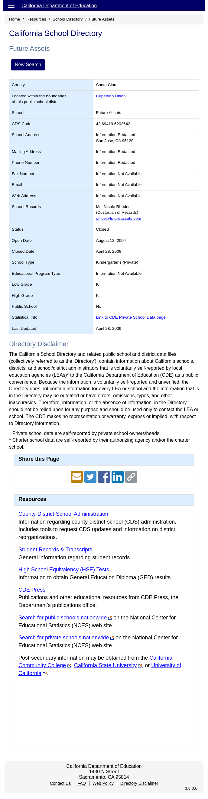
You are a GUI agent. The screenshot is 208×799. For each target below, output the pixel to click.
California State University (105, 665)
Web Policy (103, 783)
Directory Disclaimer (139, 783)
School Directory (68, 19)
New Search (28, 64)
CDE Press (31, 590)
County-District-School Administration (63, 514)
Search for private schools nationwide (63, 638)
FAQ (81, 783)
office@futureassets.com (118, 218)
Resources (36, 19)
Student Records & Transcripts (55, 550)
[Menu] (11, 5)
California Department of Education (59, 5)
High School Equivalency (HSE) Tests (63, 570)
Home (14, 19)
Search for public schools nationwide (62, 618)
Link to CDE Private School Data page (130, 317)
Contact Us (60, 783)
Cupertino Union (110, 96)
